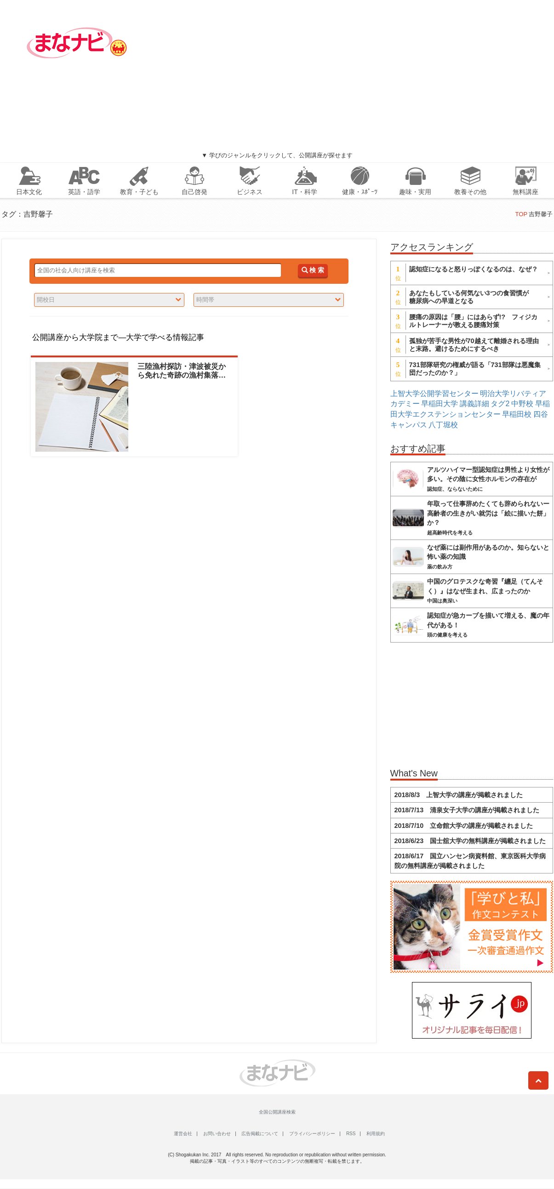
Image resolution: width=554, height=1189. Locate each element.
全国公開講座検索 (277, 1111)
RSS (351, 1133)
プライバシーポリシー (312, 1133)
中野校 (522, 404)
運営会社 (183, 1133)
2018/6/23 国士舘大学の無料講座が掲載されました (470, 840)
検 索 (313, 270)
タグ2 (500, 404)
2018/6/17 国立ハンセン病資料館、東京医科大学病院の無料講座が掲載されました (470, 860)
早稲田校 (516, 414)
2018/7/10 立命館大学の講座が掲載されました (463, 825)
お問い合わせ (217, 1133)
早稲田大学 (439, 404)
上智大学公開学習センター (434, 393)
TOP (521, 214)
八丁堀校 (443, 425)
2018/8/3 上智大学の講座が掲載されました (458, 794)
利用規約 (375, 1133)
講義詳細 (474, 404)
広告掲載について (259, 1133)
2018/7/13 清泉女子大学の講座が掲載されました (467, 810)
